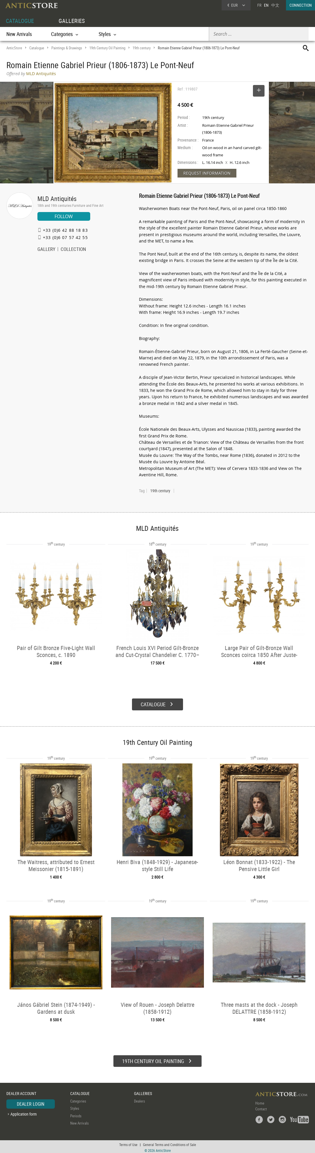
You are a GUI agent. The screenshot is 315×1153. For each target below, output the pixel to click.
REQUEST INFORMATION (207, 173)
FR (259, 5)
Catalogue (36, 47)
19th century (142, 47)
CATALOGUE (20, 21)
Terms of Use (128, 1143)
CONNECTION (300, 5)
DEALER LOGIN (30, 1102)
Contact (261, 1106)
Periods (76, 1113)
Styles (74, 1106)
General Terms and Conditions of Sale (169, 1143)
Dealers (139, 1099)
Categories (78, 1099)
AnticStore (14, 47)
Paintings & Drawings (66, 47)
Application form (23, 1112)
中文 (275, 5)
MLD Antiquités (57, 198)
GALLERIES (72, 21)
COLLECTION (73, 249)
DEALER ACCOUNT (21, 1091)
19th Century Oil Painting (107, 47)
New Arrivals (19, 33)
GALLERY (46, 249)
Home (259, 1101)
